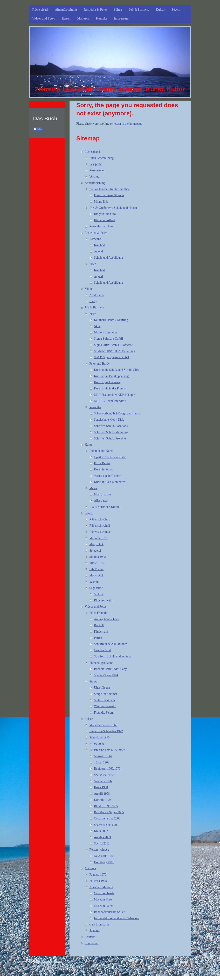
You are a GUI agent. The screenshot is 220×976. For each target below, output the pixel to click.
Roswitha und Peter (101, 226)
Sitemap (58, 961)
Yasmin (94, 581)
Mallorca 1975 (98, 538)
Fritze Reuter (102, 463)
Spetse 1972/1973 (105, 775)
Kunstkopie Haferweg (107, 382)
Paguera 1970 (97, 874)
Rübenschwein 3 (99, 531)
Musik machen (103, 494)
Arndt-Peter (96, 295)
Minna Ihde (101, 201)
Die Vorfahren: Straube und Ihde (109, 189)
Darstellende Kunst (101, 450)
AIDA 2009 (96, 743)
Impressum (92, 943)
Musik (93, 488)
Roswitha (95, 239)
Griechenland (102, 650)
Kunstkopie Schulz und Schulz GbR (116, 369)
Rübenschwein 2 (99, 525)
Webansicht (181, 965)
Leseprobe (95, 164)
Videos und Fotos (95, 606)
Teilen (38, 129)
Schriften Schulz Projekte (110, 438)
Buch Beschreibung (101, 158)
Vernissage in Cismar (107, 475)
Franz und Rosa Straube (109, 195)
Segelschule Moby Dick (109, 419)
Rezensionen (97, 170)
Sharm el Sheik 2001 (107, 824)
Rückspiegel (92, 151)
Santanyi (94, 930)
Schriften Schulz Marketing (111, 432)
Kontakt (90, 937)
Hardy (93, 301)
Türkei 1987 (97, 563)
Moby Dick (96, 544)
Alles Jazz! (101, 500)
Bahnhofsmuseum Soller (109, 912)
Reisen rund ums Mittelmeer (107, 750)
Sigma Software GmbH (108, 338)
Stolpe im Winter (104, 700)
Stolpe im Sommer (105, 694)
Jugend (98, 251)
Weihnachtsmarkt (105, 706)
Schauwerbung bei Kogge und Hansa (117, 413)
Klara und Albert (104, 220)
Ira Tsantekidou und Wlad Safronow (116, 918)
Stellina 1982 (97, 556)
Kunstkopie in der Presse (109, 388)
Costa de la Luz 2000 (107, 818)
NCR (97, 326)
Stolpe (93, 681)
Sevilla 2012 (101, 843)
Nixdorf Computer (105, 332)
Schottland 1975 (99, 737)
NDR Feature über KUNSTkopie (114, 394)
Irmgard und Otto (105, 214)
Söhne (88, 288)
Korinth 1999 (102, 799)
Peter (92, 264)
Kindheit (99, 245)
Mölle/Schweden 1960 (103, 725)
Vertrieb (94, 176)
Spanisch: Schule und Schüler (112, 656)
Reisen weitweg (99, 849)
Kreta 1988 (101, 787)
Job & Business (94, 307)
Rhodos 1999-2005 (106, 806)
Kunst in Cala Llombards (109, 482)
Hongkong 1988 (104, 862)
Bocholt (99, 625)
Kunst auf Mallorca (101, 887)
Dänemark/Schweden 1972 (106, 731)
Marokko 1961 (103, 756)
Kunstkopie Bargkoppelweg (111, 376)
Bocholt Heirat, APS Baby (110, 669)
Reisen (89, 718)
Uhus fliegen (102, 687)
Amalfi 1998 (102, 793)
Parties (98, 637)
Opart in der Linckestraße (110, 457)
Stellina (99, 594)
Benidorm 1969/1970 (107, 768)
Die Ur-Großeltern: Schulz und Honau (113, 207)
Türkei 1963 (101, 762)
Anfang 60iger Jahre (106, 619)
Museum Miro (103, 899)
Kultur (89, 444)
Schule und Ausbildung (108, 257)
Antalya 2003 (102, 837)
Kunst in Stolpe (103, 469)
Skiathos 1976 (103, 781)
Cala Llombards (104, 893)
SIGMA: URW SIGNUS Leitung (114, 351)
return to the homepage (127, 123)
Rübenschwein (103, 600)
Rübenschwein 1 (99, 519)
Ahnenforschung (95, 183)
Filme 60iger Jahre (101, 662)
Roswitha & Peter (96, 232)
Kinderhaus (101, 631)
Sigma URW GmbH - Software (113, 345)
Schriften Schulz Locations (111, 426)
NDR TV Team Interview (110, 401)
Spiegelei (95, 550)
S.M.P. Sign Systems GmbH (111, 357)
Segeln (89, 513)
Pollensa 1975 (98, 880)
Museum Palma (103, 905)
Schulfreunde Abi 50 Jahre (110, 644)
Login (184, 961)
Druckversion (42, 961)
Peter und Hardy (99, 363)
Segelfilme (96, 588)
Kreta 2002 (101, 831)
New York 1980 (104, 856)
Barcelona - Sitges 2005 (109, 812)
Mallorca (90, 868)
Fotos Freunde (98, 612)
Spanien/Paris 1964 (106, 675)
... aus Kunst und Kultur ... (105, 507)
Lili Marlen (96, 569)
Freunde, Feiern (104, 712)
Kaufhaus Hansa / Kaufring (111, 320)
